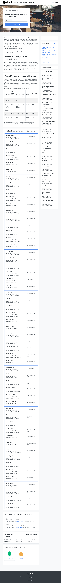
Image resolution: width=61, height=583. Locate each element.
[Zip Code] (20, 20)
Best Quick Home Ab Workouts (49, 60)
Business (16, 2)
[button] (34, 2)
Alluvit (4, 33)
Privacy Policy (40, 576)
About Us (30, 577)
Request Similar (19, 521)
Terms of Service (33, 576)
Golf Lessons (9, 558)
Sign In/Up (55, 2)
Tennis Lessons (21, 559)
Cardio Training (45, 62)
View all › (55, 43)
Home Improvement (23, 2)
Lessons (30, 2)
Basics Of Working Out (47, 57)
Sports (8, 33)
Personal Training (15, 33)
